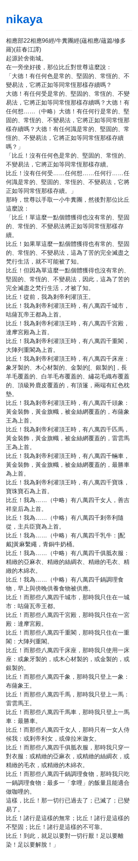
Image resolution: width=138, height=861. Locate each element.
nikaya (24, 19)
